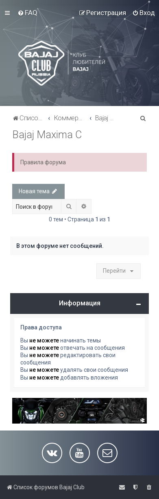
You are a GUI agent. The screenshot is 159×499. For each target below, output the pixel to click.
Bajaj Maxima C (47, 135)
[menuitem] (27, 12)
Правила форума (43, 162)
